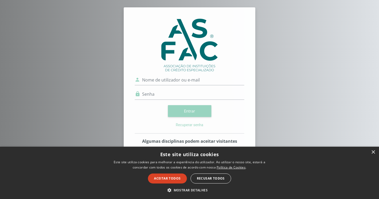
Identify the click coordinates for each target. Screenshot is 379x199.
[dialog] (189, 173)
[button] (189, 190)
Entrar (189, 111)
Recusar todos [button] (211, 178)
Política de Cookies (231, 167)
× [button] (373, 152)
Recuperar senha (189, 125)
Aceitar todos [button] (167, 178)
